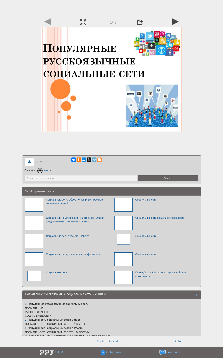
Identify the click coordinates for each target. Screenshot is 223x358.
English (101, 341)
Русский (114, 341)
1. (26, 303)
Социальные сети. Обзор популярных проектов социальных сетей (74, 201)
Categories (113, 352)
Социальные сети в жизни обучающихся (159, 217)
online (59, 352)
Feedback (173, 352)
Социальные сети (145, 199)
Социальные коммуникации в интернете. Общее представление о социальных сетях (75, 219)
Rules (178, 341)
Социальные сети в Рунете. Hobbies (67, 236)
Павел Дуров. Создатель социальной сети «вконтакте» (160, 274)
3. (26, 328)
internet (44, 170)
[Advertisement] (111, 8)
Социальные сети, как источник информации (73, 254)
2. (26, 319)
